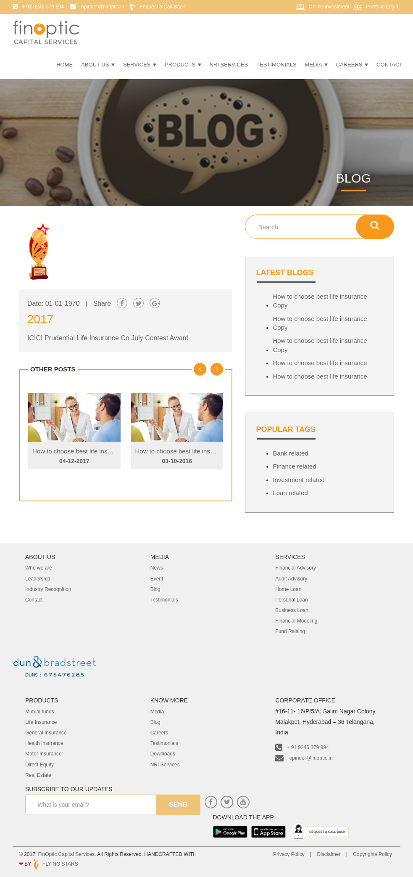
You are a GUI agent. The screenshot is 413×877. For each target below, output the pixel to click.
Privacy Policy (289, 854)
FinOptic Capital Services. (67, 854)
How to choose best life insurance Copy (87, 451)
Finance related (294, 466)
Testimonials (276, 64)
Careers (352, 64)
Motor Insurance (43, 754)
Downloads (162, 754)
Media (316, 64)
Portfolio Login (382, 7)
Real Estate (38, 775)
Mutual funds (39, 712)
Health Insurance (44, 743)
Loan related (290, 492)
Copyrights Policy (372, 854)
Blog (155, 722)
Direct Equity (39, 765)
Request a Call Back (162, 7)
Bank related (290, 453)
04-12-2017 (74, 461)
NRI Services (229, 64)
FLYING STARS (55, 864)
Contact (389, 64)
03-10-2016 (177, 461)
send (178, 804)
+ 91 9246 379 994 (302, 747)
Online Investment (329, 7)
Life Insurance (41, 722)
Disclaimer (328, 854)
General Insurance (46, 733)
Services (139, 64)
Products (183, 64)
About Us (98, 64)
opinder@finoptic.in (303, 758)
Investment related (298, 479)
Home (64, 64)
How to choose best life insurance (320, 362)
